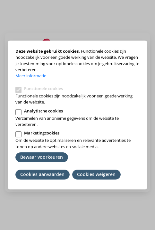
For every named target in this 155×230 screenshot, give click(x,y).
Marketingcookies (41, 133)
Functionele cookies (43, 88)
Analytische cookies (43, 111)
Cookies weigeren (96, 174)
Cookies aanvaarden (42, 174)
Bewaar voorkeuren (41, 157)
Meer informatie (30, 76)
